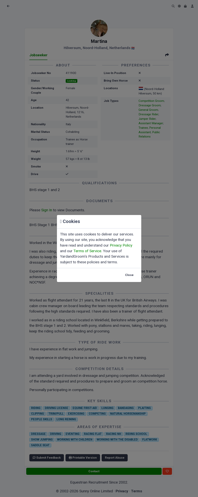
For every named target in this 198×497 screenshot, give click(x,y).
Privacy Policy (121, 245)
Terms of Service (87, 251)
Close (129, 275)
